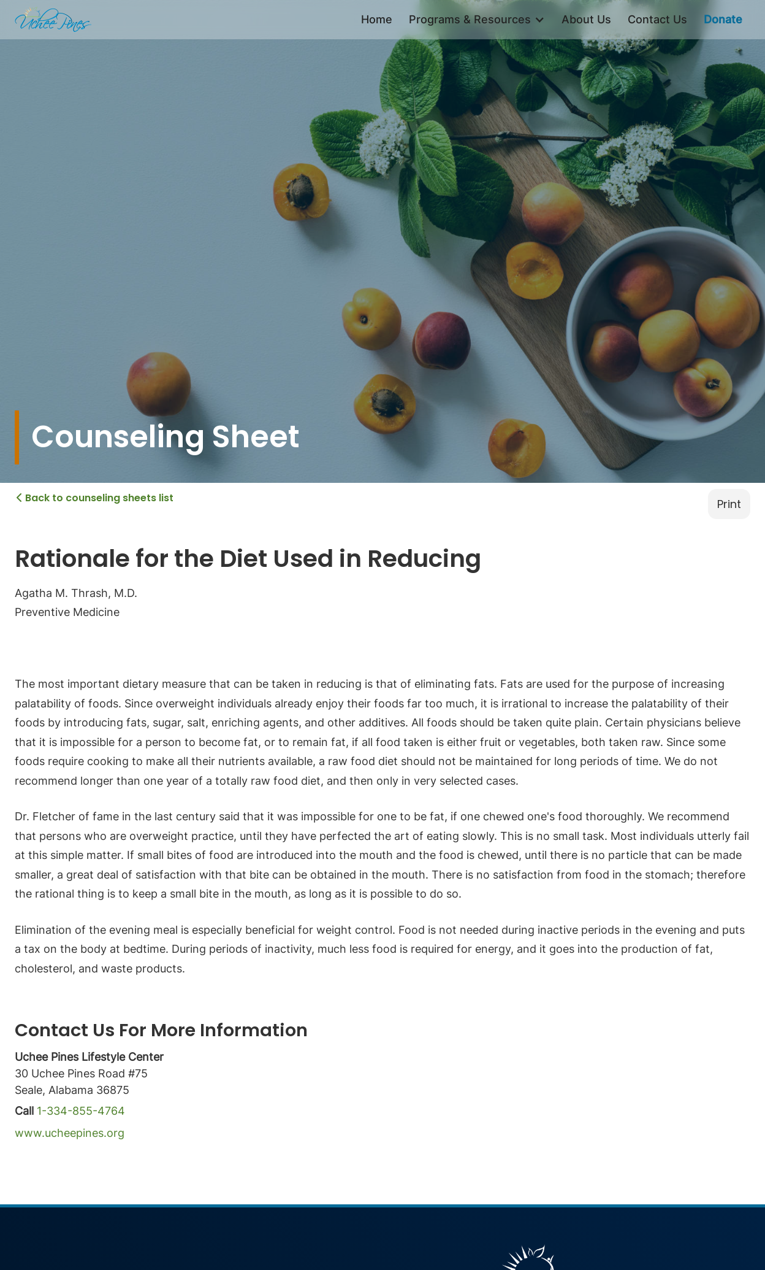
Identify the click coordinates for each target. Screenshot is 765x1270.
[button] (477, 19)
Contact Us (657, 19)
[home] (53, 19)
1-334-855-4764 (81, 1110)
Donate (723, 19)
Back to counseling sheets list (95, 497)
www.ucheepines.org (69, 1132)
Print (729, 504)
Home (376, 19)
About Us (586, 19)
